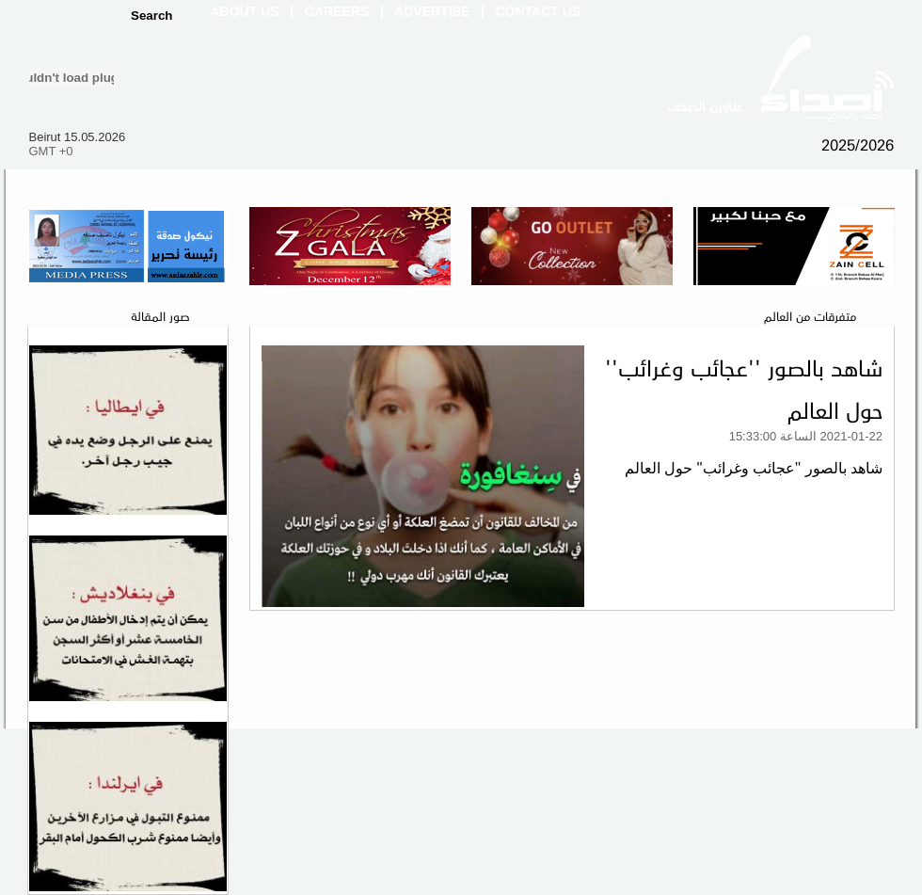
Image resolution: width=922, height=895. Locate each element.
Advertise (431, 11)
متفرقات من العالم (810, 315)
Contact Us (538, 11)
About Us (245, 11)
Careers (337, 11)
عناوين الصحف (704, 105)
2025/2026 (857, 144)
